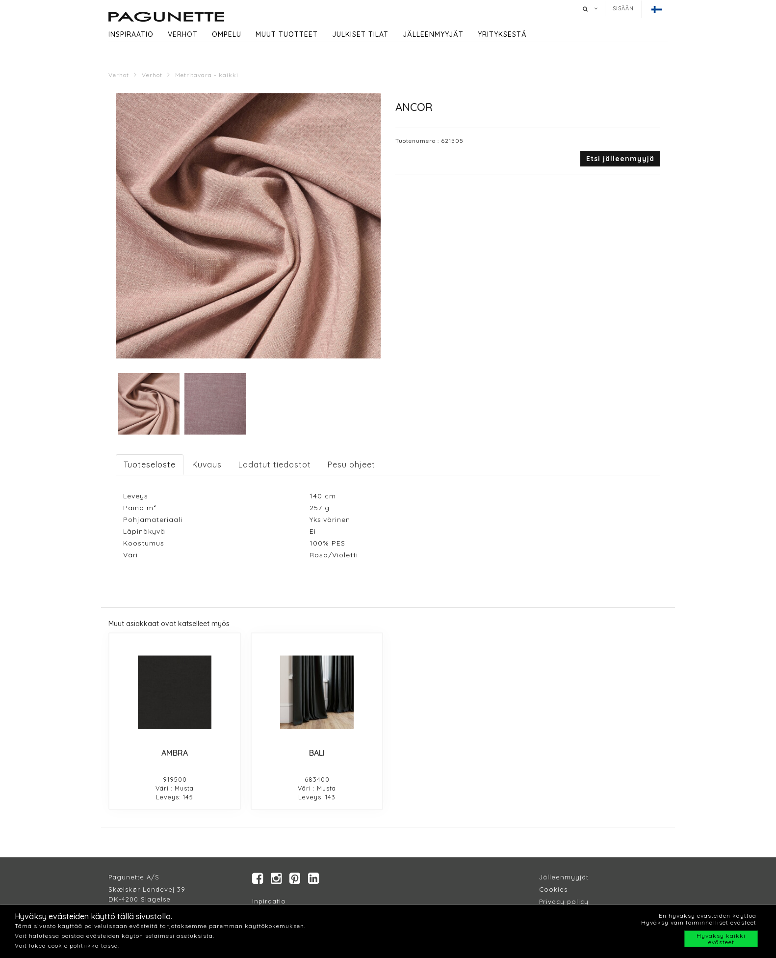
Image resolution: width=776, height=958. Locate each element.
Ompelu (226, 34)
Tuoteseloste (150, 464)
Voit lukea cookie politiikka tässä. (67, 945)
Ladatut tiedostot (274, 464)
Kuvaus (207, 464)
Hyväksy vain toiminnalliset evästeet (698, 922)
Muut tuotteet (287, 34)
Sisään (623, 8)
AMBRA (174, 753)
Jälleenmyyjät (433, 34)
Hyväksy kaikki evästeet (721, 939)
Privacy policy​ (564, 901)
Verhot (183, 34)
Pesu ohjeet (351, 464)
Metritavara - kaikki (206, 75)
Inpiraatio (269, 901)
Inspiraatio (131, 34)
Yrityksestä (502, 34)
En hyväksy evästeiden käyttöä (707, 915)
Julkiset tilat (360, 34)
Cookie (551, 889)
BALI (317, 753)
